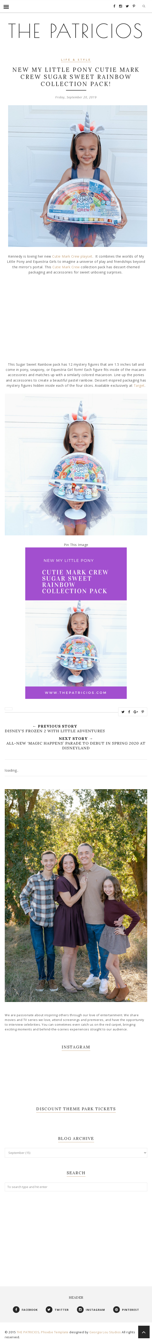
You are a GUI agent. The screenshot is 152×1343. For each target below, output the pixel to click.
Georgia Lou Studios (105, 1332)
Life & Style (76, 60)
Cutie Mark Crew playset (72, 256)
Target (139, 385)
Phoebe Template (55, 1332)
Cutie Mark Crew (66, 267)
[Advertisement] (76, 1234)
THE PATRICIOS (76, 31)
